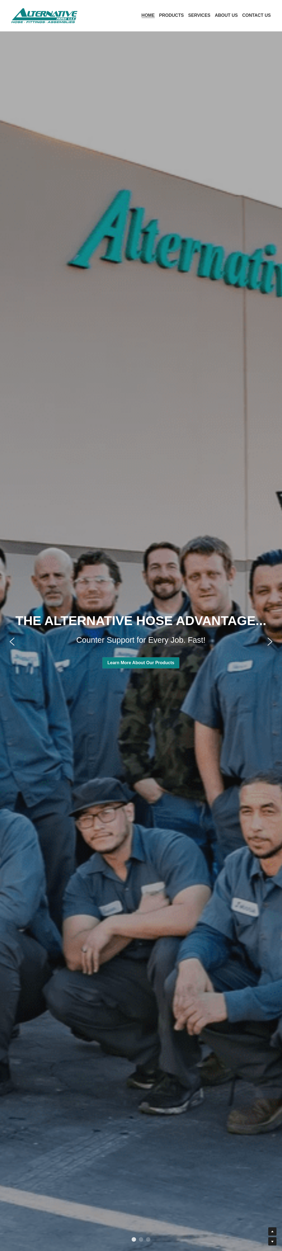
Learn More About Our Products (140, 103)
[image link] (44, 15)
